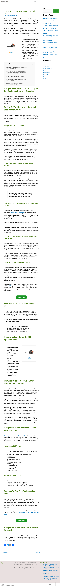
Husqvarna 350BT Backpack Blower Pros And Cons (16, 79)
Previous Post (4, 552)
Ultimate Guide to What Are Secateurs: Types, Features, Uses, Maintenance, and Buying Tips (50, 48)
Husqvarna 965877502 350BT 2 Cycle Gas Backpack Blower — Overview (20, 65)
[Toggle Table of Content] (32, 64)
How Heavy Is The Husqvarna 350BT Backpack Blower (16, 71)
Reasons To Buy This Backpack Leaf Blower (14, 83)
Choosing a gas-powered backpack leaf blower (15, 435)
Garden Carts (46, 64)
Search (44, 8)
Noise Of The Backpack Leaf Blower (13, 73)
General (45, 70)
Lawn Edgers (46, 76)
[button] (35, 2)
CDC (10, 286)
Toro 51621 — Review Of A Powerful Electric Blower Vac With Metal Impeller (50, 32)
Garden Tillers (46, 66)
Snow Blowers (46, 83)
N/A (11, 51)
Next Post (38, 552)
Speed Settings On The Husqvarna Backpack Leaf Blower (16, 72)
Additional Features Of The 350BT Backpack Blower (16, 75)
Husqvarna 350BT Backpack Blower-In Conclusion (15, 84)
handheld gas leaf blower (17, 212)
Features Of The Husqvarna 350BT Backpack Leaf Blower (17, 77)
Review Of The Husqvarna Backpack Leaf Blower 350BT (17, 67)
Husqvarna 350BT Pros (11, 80)
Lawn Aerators (46, 74)
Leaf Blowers (7, 15)
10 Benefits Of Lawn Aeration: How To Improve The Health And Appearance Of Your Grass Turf (50, 27)
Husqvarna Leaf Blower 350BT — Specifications (15, 76)
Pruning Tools (46, 81)
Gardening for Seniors (47, 68)
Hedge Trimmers (46, 72)
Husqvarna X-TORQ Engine (11, 68)
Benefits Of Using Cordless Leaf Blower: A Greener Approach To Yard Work (50, 56)
